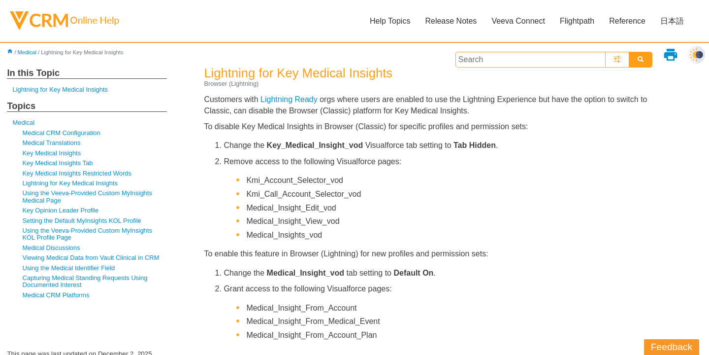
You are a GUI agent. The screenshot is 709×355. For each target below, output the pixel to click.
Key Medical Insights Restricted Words (76, 173)
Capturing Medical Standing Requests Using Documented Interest (84, 281)
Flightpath (577, 21)
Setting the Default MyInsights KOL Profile (81, 220)
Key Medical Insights (51, 153)
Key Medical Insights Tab (57, 163)
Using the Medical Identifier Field (68, 268)
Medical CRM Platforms (55, 295)
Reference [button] (627, 21)
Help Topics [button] (390, 21)
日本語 (672, 21)
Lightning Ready (289, 99)
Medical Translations (51, 142)
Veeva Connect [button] (518, 21)
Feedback (671, 347)
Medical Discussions (51, 247)
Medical (27, 52)
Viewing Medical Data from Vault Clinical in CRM (90, 257)
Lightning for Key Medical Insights (60, 89)
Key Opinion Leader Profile (60, 210)
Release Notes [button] (451, 21)
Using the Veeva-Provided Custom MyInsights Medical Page (87, 196)
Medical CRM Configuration (61, 133)
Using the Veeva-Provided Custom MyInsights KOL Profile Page (87, 234)
